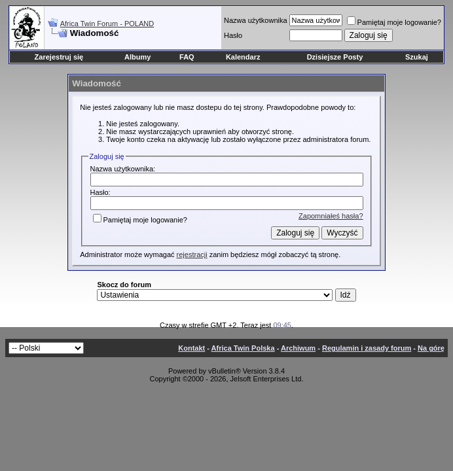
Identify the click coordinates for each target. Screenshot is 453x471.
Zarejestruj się (59, 57)
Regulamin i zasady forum (366, 348)
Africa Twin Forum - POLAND (107, 23)
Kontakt (191, 348)
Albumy (137, 57)
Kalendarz (243, 57)
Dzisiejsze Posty (335, 57)
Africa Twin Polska (243, 348)
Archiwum (298, 348)
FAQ (186, 57)
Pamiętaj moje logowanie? (394, 22)
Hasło (233, 35)
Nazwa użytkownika (255, 20)
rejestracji (192, 254)
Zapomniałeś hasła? (331, 216)
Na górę (431, 348)
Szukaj (416, 57)
